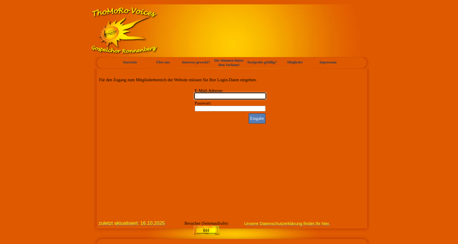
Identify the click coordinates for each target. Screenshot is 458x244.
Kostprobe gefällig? (262, 62)
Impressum (328, 62)
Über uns (163, 62)
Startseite (130, 62)
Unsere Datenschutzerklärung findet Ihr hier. (287, 223)
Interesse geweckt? (196, 62)
